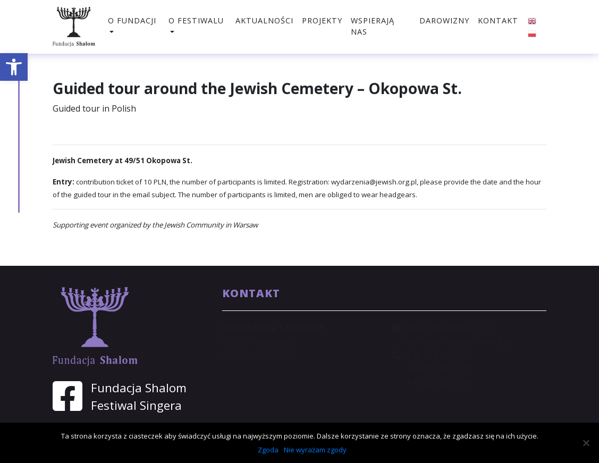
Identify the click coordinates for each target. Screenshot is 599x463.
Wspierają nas (372, 26)
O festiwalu (196, 20)
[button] (14, 67)
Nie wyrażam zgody (315, 449)
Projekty (322, 20)
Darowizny (444, 20)
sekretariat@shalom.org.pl (459, 341)
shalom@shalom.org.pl (451, 328)
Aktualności (264, 20)
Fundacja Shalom (139, 388)
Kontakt (498, 20)
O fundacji (132, 20)
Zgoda (268, 449)
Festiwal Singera (136, 405)
